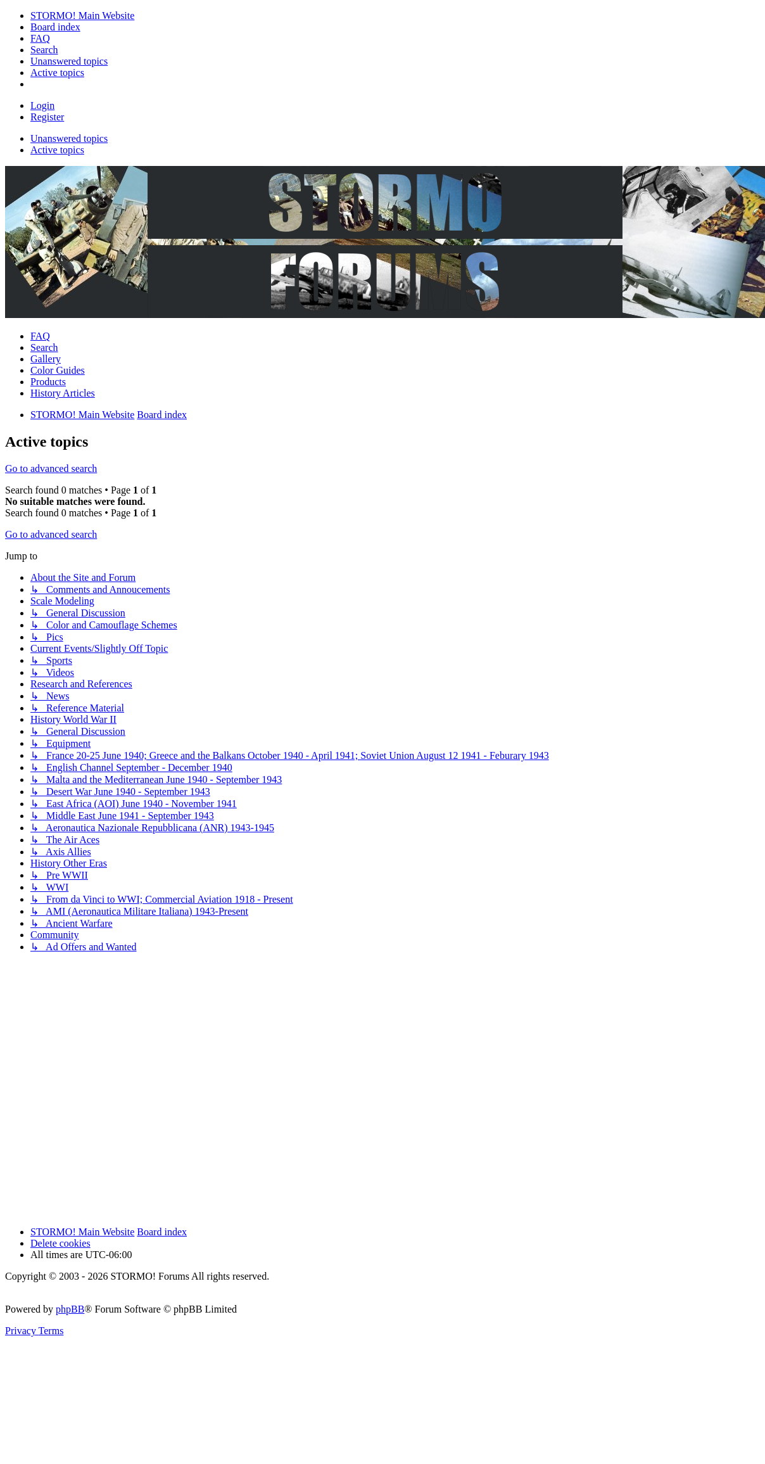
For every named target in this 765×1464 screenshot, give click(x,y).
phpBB (70, 1309)
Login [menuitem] (42, 105)
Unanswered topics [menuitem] (69, 138)
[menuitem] (82, 15)
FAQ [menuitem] (40, 336)
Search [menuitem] (44, 347)
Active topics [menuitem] (57, 149)
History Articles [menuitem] (62, 393)
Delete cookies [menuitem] (60, 1243)
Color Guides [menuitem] (57, 370)
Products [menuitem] (48, 381)
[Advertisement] (126, 1089)
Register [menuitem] (47, 116)
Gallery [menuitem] (45, 358)
